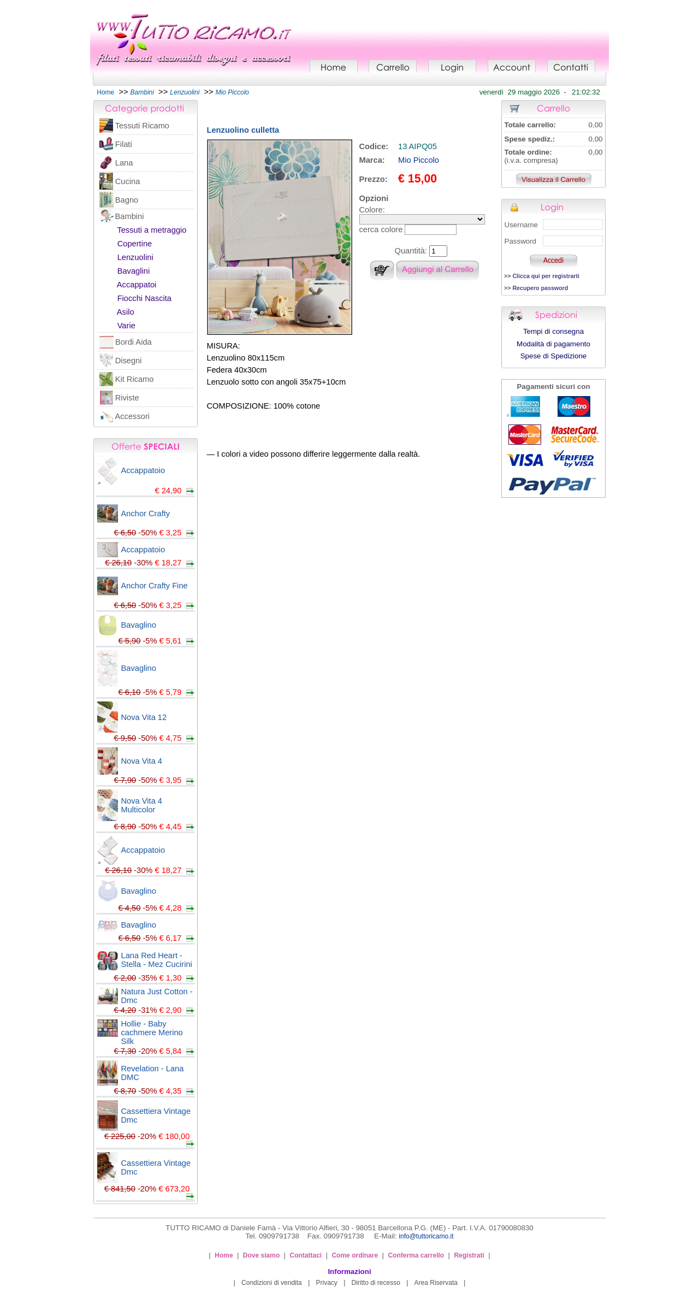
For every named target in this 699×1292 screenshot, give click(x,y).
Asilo (125, 312)
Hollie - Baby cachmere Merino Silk (152, 1032)
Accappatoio (143, 470)
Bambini (129, 216)
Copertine (134, 243)
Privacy (326, 1283)
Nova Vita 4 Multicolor (142, 805)
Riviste (127, 397)
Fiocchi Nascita (144, 298)
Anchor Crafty (145, 513)
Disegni (128, 360)
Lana (124, 162)
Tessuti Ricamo (142, 125)
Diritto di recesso (376, 1283)
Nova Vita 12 (144, 717)
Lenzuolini (135, 257)
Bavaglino (138, 625)
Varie (126, 325)
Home (105, 92)
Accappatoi (137, 284)
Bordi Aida (133, 342)
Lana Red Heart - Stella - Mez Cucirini (156, 960)
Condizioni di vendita (271, 1283)
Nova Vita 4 (142, 761)
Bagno (126, 200)
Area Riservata (436, 1283)
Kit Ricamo (134, 379)
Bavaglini (133, 271)
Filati (123, 144)
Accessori (132, 416)
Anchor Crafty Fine (154, 585)
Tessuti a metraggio (151, 230)
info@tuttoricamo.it (426, 1236)
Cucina (127, 181)
